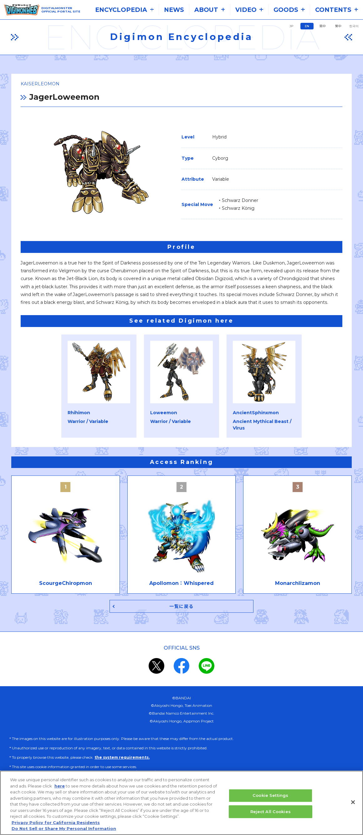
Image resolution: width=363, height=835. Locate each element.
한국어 (354, 26)
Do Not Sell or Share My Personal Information (64, 829)
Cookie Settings (270, 796)
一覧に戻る (182, 607)
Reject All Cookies (270, 812)
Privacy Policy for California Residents (56, 823)
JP (291, 26)
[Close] (353, 803)
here (59, 786)
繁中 (338, 26)
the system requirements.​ (122, 758)
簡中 (323, 26)
